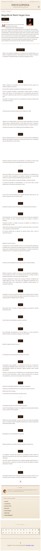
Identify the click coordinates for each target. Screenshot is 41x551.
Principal (3, 11)
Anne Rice (6, 501)
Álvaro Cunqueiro (7, 510)
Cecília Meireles (7, 503)
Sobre (32, 545)
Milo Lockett (6, 508)
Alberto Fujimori (26, 368)
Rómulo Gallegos (23, 308)
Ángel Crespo (6, 513)
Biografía (9, 11)
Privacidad (28, 545)
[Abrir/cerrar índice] (39, 7)
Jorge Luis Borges (17, 334)
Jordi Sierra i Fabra (7, 506)
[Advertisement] (20, 66)
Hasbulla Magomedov (8, 515)
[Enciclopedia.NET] (20, 5)
